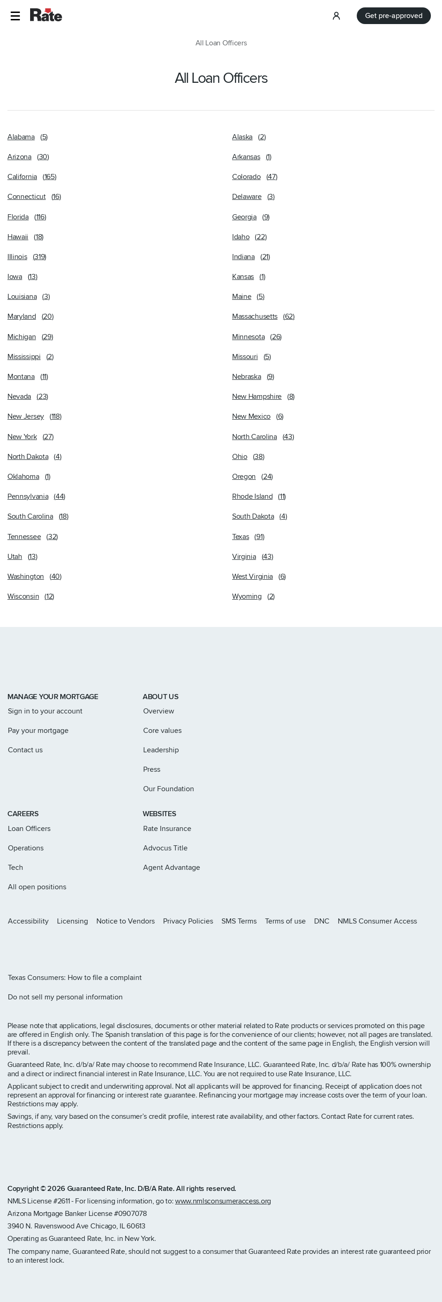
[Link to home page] (20, 665)
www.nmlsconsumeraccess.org (223, 1201)
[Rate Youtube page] (70, 945)
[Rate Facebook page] (40, 945)
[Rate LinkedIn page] (55, 945)
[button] (15, 16)
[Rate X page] (26, 945)
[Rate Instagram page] (11, 945)
